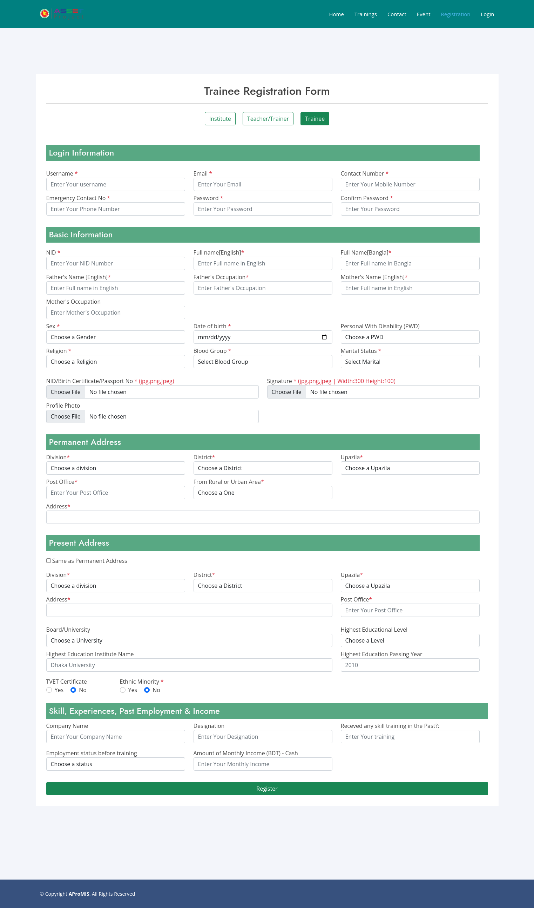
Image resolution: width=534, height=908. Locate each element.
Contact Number (365, 173)
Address (58, 506)
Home (336, 14)
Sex (53, 326)
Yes (59, 690)
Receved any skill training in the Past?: (390, 726)
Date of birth (212, 326)
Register (266, 788)
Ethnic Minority (142, 681)
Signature (331, 381)
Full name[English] (219, 252)
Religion (59, 351)
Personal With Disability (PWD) (380, 326)
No (83, 690)
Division (58, 457)
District (204, 457)
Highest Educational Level (374, 629)
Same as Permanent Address (89, 561)
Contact (396, 14)
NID (53, 252)
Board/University (68, 629)
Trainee (315, 119)
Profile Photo (63, 405)
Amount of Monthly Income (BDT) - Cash (246, 753)
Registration (456, 14)
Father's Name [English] (78, 277)
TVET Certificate (66, 681)
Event (424, 14)
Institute (220, 119)
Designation (209, 726)
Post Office (61, 482)
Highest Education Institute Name (90, 654)
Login (487, 14)
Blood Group (212, 351)
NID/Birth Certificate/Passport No (110, 381)
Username (62, 173)
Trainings (365, 14)
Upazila (352, 457)
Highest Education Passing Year (382, 654)
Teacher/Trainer (268, 119)
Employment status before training (91, 753)
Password (208, 198)
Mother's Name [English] (374, 277)
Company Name (67, 726)
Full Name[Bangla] (366, 252)
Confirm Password (367, 198)
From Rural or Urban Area (229, 482)
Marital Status (361, 351)
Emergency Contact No (78, 198)
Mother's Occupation (73, 301)
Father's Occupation (221, 277)
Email (203, 173)
